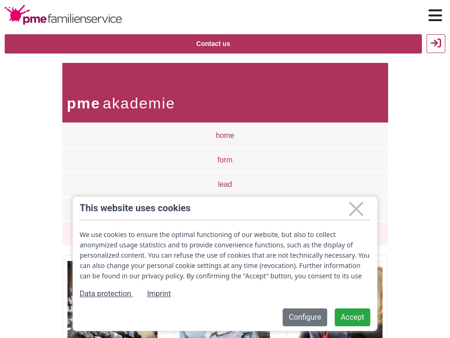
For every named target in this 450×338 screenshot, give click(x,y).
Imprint (159, 293)
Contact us (213, 43)
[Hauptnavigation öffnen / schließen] (435, 15)
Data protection (106, 293)
